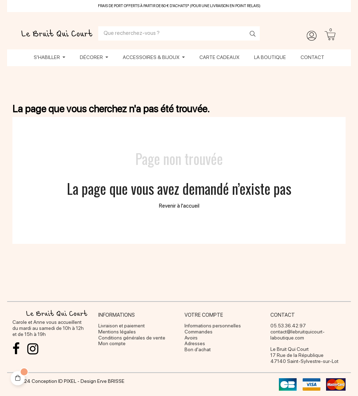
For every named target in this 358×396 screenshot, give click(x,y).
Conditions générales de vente (131, 338)
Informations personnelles (212, 325)
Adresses (194, 343)
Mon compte (112, 343)
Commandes (198, 332)
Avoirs (191, 338)
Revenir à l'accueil (179, 206)
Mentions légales (117, 332)
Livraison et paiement (121, 325)
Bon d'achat (197, 349)
